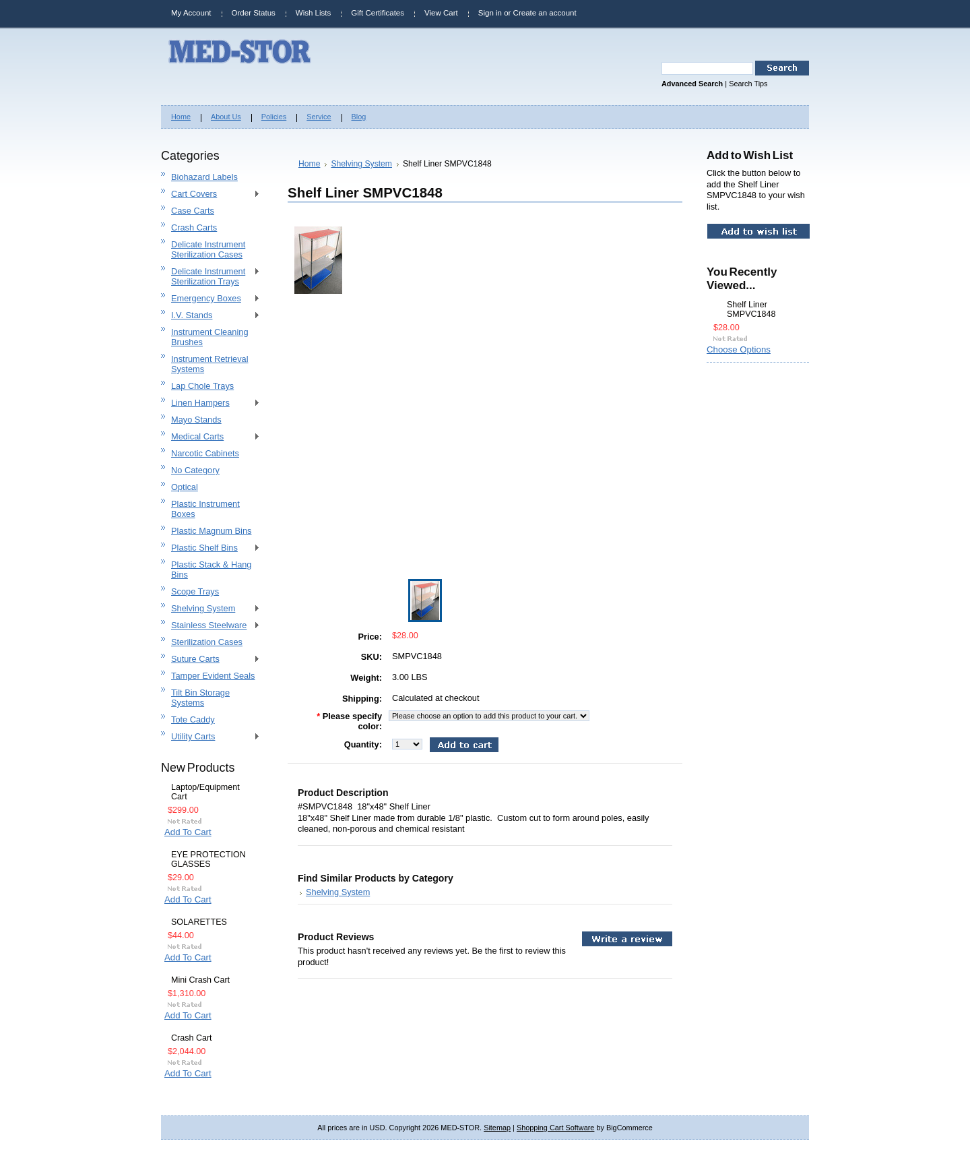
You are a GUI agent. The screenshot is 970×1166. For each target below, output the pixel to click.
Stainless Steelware (210, 626)
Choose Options (739, 349)
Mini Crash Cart (200, 980)
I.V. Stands (210, 315)
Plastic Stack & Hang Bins (211, 569)
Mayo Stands (196, 420)
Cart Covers (210, 194)
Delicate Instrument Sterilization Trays (210, 276)
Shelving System (210, 609)
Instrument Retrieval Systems (210, 364)
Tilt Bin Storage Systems (200, 697)
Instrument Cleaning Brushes (210, 337)
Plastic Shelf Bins (210, 548)
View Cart (441, 13)
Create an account (545, 13)
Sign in (490, 13)
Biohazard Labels (204, 177)
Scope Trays (195, 591)
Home (309, 163)
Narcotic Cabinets (205, 453)
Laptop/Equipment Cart (205, 792)
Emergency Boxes (210, 299)
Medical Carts (210, 437)
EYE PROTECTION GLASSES (208, 859)
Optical (184, 487)
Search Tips (748, 84)
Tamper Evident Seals (213, 676)
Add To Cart (188, 832)
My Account (191, 13)
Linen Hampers (210, 403)
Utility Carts (210, 737)
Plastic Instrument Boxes (205, 509)
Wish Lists (313, 13)
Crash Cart (191, 1038)
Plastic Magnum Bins (211, 531)
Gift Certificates (377, 13)
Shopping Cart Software (555, 1128)
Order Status (254, 13)
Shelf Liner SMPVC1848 (751, 309)
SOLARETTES (199, 922)
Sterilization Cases (207, 642)
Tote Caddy (193, 719)
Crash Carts (194, 227)
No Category (195, 470)
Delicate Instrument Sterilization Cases (208, 249)
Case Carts (192, 211)
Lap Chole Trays (202, 386)
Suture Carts (210, 659)
